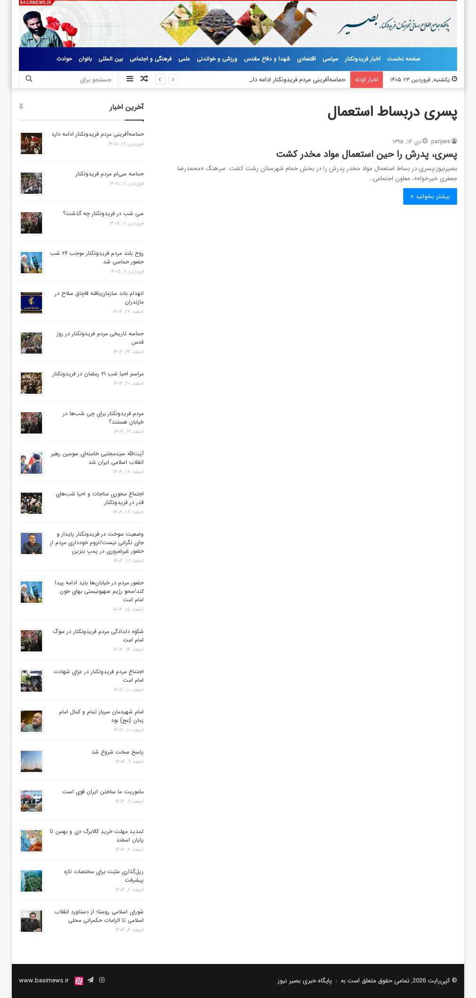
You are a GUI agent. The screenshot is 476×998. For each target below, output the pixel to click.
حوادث (64, 58)
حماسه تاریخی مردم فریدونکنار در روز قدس (100, 338)
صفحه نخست (403, 58)
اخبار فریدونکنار (363, 58)
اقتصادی (306, 58)
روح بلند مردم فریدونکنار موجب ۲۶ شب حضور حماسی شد (97, 257)
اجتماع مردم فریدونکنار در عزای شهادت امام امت (98, 676)
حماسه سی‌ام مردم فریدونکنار (110, 173)
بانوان (85, 58)
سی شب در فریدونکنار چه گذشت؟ (103, 213)
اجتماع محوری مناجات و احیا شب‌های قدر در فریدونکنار (100, 498)
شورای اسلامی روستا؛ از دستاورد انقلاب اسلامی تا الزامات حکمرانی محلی (99, 916)
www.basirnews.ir (44, 981)
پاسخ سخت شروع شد (117, 751)
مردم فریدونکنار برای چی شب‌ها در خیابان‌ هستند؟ (103, 417)
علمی (184, 58)
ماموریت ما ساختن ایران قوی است (103, 791)
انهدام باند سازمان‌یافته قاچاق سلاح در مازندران (99, 297)
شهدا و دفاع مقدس (267, 58)
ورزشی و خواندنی (217, 58)
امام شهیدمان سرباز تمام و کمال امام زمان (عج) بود (101, 716)
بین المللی (110, 58)
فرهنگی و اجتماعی (151, 58)
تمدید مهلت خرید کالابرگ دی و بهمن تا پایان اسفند (97, 835)
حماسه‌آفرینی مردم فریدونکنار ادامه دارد (297, 80)
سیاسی (330, 58)
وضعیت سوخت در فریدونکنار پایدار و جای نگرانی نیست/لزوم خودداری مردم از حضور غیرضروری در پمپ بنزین (97, 542)
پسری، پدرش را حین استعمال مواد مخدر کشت (366, 154)
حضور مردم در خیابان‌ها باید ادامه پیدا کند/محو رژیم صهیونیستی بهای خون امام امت (99, 591)
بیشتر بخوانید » (430, 196)
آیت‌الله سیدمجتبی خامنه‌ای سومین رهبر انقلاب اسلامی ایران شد (97, 458)
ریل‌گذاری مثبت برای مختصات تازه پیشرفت (104, 876)
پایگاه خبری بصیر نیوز (304, 981)
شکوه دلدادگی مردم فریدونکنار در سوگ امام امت (98, 635)
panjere (440, 141)
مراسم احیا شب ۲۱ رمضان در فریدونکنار (98, 373)
